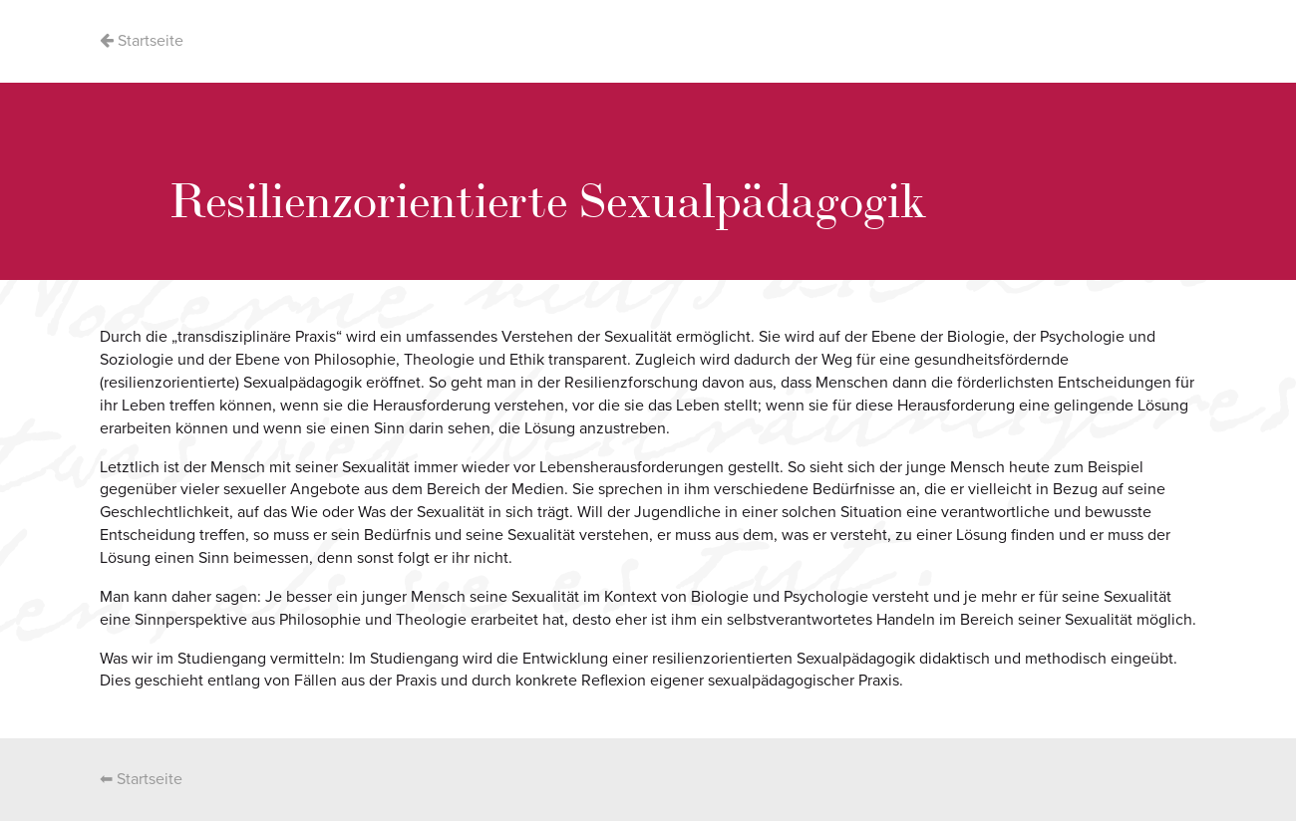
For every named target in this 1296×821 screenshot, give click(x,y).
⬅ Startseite (141, 779)
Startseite (141, 41)
